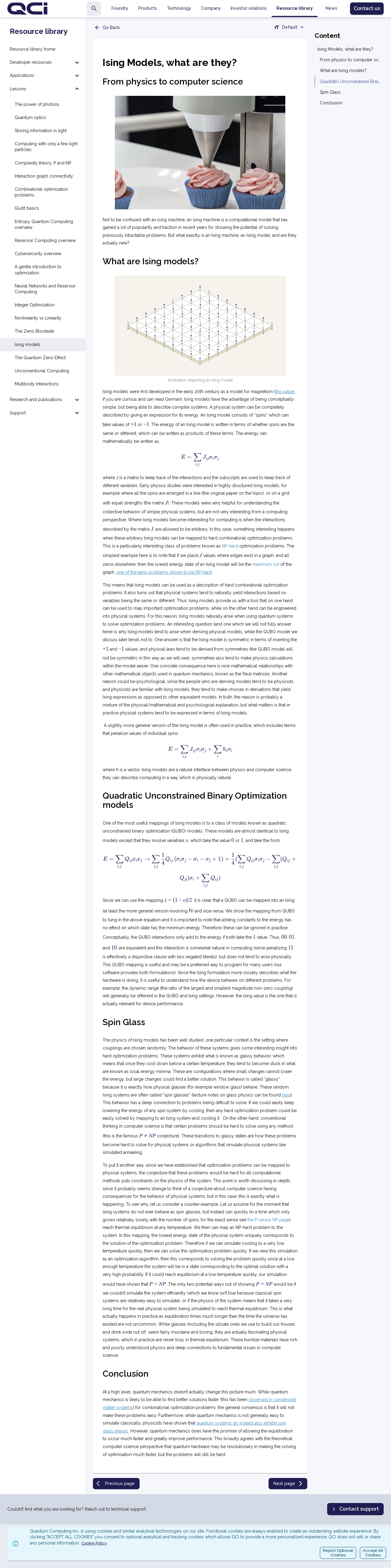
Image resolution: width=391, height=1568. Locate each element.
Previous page (116, 1483)
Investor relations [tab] (249, 8)
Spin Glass (330, 92)
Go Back (107, 27)
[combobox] (289, 28)
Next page (288, 1483)
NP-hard (230, 546)
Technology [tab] (179, 8)
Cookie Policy (94, 1543)
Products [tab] (147, 8)
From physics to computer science (350, 59)
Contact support (355, 1509)
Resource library (39, 31)
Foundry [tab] (119, 8)
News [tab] (331, 8)
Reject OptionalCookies (338, 1553)
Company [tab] (211, 8)
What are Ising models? (343, 70)
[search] (94, 9)
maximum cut (265, 564)
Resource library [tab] (294, 8)
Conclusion (331, 102)
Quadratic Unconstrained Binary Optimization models (350, 81)
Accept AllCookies (373, 1553)
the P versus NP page (268, 1219)
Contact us (367, 8)
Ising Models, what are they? (345, 49)
